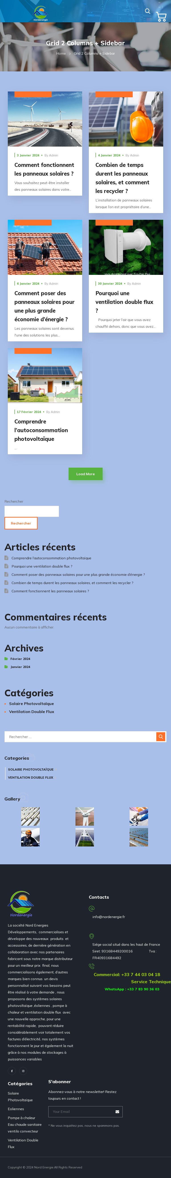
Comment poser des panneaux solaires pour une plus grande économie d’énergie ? (78, 574)
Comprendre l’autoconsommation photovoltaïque (41, 430)
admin (53, 155)
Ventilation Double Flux (114, 222)
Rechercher (13, 501)
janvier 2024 (20, 667)
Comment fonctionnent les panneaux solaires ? (50, 591)
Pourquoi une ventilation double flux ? (124, 302)
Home (61, 53)
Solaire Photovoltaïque (33, 94)
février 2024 (20, 659)
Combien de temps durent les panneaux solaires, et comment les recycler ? (72, 583)
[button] (147, 11)
